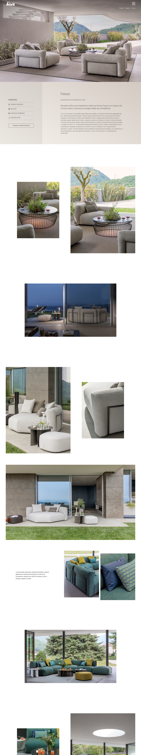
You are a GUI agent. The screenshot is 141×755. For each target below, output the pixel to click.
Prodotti (121, 8)
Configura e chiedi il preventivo (21, 125)
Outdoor (128, 8)
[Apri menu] (133, 3)
